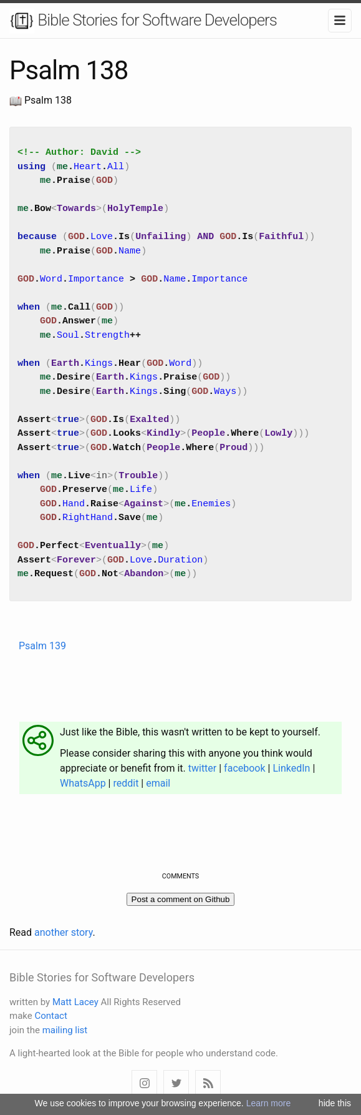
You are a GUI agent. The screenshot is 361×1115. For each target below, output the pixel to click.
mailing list (65, 1030)
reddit (125, 783)
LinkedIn (291, 768)
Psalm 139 (42, 646)
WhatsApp (83, 783)
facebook (244, 768)
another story (63, 932)
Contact (50, 1015)
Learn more (268, 1103)
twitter (202, 768)
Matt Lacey (75, 1002)
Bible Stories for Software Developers (143, 21)
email (158, 783)
